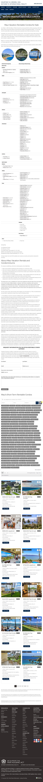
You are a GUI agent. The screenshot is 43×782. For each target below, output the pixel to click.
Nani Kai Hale (10, 446)
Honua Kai (5, 98)
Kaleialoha (22, 133)
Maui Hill (22, 210)
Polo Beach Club (6, 166)
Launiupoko (14, 724)
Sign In (40, 11)
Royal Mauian (23, 458)
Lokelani (22, 137)
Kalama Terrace (23, 191)
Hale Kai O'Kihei (23, 185)
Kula (13, 735)
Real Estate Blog (4, 731)
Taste (6, 9)
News (2, 9)
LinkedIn (41, 740)
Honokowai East (35, 412)
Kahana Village (23, 116)
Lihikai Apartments (24, 207)
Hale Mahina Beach (24, 127)
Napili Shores (6, 82)
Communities (4, 720)
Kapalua (13, 713)
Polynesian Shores (24, 150)
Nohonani (22, 144)
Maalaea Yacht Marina (6, 440)
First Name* (3, 361)
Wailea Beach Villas (7, 176)
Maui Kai (22, 106)
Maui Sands (22, 141)
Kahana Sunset (23, 114)
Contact (12, 9)
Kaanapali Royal (23, 99)
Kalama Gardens (23, 189)
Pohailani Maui (23, 117)
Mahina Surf (22, 139)
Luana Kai (22, 208)
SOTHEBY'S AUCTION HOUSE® (28, 764)
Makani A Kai (28, 440)
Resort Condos (22, 7)
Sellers (2, 715)
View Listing (5, 508)
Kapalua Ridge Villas (24, 72)
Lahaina (13, 722)
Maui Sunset (5, 206)
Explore (15, 7)
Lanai (13, 745)
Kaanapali (14, 720)
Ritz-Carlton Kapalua (7, 72)
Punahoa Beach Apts (29, 453)
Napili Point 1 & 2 (23, 88)
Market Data (35, 7)
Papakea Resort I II (5, 467)
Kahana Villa (5, 114)
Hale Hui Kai (4, 407)
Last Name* (24, 361)
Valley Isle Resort (6, 119)
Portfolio (8, 7)
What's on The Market (4, 711)
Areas (2, 718)
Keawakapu (22, 197)
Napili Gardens (23, 83)
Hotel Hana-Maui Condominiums (29, 414)
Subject (4, 372)
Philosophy (35, 730)
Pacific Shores (23, 214)
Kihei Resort (22, 201)
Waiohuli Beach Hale (24, 219)
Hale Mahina (12, 410)
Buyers (2, 713)
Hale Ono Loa (23, 128)
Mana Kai (5, 202)
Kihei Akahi (5, 197)
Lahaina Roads (23, 156)
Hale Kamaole (23, 186)
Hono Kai (27, 412)
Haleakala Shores (24, 188)
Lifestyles (3, 722)
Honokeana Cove (23, 80)
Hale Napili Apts (20, 410)
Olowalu (13, 726)
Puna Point (20, 453)
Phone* (25, 366)
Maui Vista (22, 213)
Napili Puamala (5, 449)
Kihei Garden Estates (24, 200)
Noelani (21, 143)
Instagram (39, 741)
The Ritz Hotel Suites (6, 458)
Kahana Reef (23, 113)
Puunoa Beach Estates (25, 158)
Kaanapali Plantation (24, 97)
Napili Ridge (22, 89)
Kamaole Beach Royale (6, 426)
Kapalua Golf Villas (24, 71)
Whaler (3, 465)
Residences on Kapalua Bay (18, 456)
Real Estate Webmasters (14, 778)
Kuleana (22, 136)
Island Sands (25, 417)
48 (25, 686)
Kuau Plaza (22, 235)
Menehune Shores (35, 444)
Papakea (22, 147)
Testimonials (36, 731)
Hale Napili (22, 79)
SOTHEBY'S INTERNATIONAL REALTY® (10, 764)
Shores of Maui (23, 217)
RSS (41, 741)
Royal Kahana (6, 116)
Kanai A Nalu (4, 428)
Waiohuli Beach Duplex (32, 462)
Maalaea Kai (36, 437)
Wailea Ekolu (23, 177)
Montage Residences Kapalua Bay (36, 721)
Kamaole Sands (23, 194)
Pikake (21, 149)
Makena (13, 729)
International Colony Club (25, 96)
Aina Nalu (5, 156)
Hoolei (19, 414)
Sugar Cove (22, 460)
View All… (14, 747)
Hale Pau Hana (37, 410)
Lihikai (9, 437)
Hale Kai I (28, 407)
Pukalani (13, 731)
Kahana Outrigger (24, 111)
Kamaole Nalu (16, 426)
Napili (24, 713)
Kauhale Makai (23, 195)
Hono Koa (22, 130)
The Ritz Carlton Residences (32, 456)
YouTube (36, 741)
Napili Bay (22, 82)
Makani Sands (23, 140)
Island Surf (33, 417)
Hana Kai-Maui (14, 412)
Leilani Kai (22, 204)
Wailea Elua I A (15, 467)
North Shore (14, 740)
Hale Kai (22, 125)
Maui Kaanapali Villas (19, 407)
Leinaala (3, 437)
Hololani (5, 113)
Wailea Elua (5, 179)
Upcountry (25, 724)
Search (3, 7)
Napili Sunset (6, 83)
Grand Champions (24, 172)
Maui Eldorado (23, 102)
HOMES (29, 7)
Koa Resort (22, 203)
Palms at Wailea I (34, 465)
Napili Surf (36, 449)
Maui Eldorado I (10, 465)
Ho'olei (4, 174)
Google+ (39, 740)
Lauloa (30, 435)
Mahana (5, 101)
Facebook (34, 740)
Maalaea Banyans (28, 437)
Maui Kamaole (23, 211)
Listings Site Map (23, 778)
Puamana (22, 157)
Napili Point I (18, 465)
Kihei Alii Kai (27, 430)
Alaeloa (21, 77)
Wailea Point (22, 178)
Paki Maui (22, 146)
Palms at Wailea (23, 174)
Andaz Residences (7, 173)
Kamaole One (23, 192)
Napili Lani (32, 446)
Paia (13, 738)
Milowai (3, 446)
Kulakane (22, 134)
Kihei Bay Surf (23, 198)
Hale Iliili (11, 407)
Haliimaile (14, 736)
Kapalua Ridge (32, 428)
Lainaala (22, 205)
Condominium (5, 405)
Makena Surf (5, 167)
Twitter (36, 740)
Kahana (13, 719)
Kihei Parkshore (13, 433)
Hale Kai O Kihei (36, 407)
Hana (13, 742)
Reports (2, 728)
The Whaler (5, 102)
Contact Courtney (37, 736)
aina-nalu (12, 405)
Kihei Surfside (29, 433)
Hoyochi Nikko (23, 131)
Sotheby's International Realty (37, 734)
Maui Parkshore (6, 203)
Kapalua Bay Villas (24, 69)
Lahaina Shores (6, 158)
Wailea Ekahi (23, 175)
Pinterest (34, 741)
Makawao (14, 733)
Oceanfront (14, 743)
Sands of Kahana (6, 117)
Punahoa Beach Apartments (26, 216)
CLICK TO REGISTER (24, 356)
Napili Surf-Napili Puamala (8, 85)
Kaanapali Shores (24, 100)
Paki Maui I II (26, 465)
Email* (2, 366)
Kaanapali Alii (6, 99)
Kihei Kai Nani (6, 199)
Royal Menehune (32, 458)
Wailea (13, 728)
